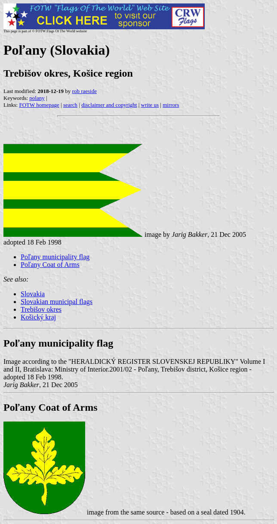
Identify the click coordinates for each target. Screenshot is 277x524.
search (70, 105)
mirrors (171, 105)
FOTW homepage (39, 105)
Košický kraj (38, 317)
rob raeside (84, 91)
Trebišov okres (41, 309)
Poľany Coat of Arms (50, 264)
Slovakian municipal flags (56, 301)
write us (150, 105)
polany (36, 98)
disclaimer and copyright (109, 105)
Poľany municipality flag (55, 256)
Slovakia (33, 294)
